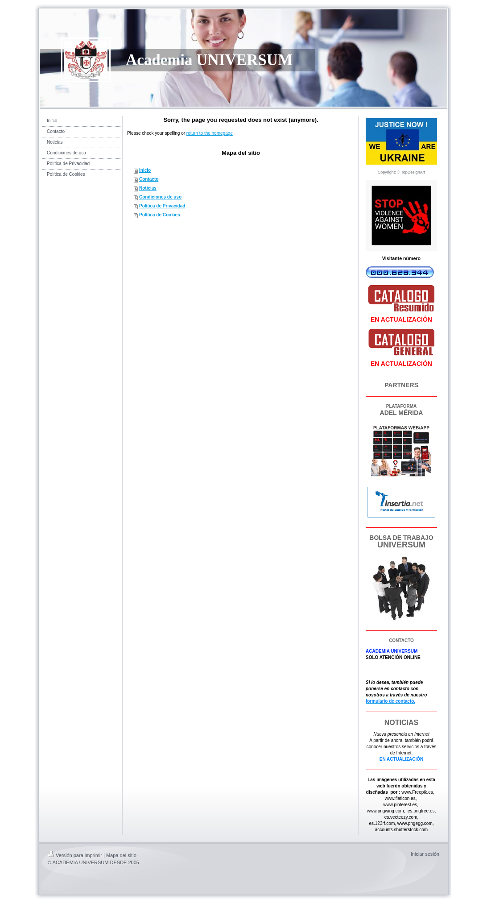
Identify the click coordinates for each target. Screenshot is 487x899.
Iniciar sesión (425, 854)
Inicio (145, 170)
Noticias (148, 188)
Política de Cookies (159, 214)
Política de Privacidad (162, 205)
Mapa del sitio (121, 855)
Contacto (148, 179)
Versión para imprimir (75, 855)
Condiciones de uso (160, 197)
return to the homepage (209, 133)
